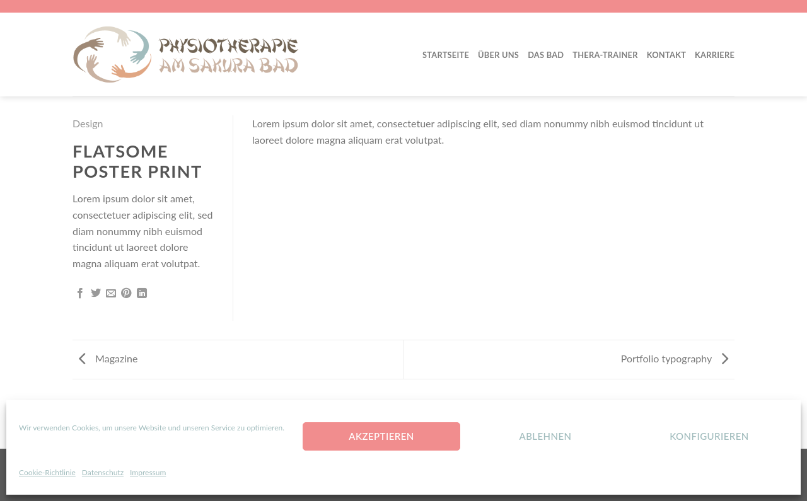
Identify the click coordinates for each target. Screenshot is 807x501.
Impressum (148, 472)
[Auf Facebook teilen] (80, 293)
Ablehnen (545, 436)
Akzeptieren (381, 436)
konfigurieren (709, 436)
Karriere (714, 55)
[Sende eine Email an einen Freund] (111, 293)
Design (88, 123)
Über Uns (498, 55)
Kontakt (666, 55)
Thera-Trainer (604, 55)
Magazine (108, 358)
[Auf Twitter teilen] (96, 293)
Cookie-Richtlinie (47, 472)
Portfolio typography (674, 358)
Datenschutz (103, 472)
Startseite (445, 55)
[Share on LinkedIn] (142, 293)
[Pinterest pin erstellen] (126, 293)
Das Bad (546, 55)
